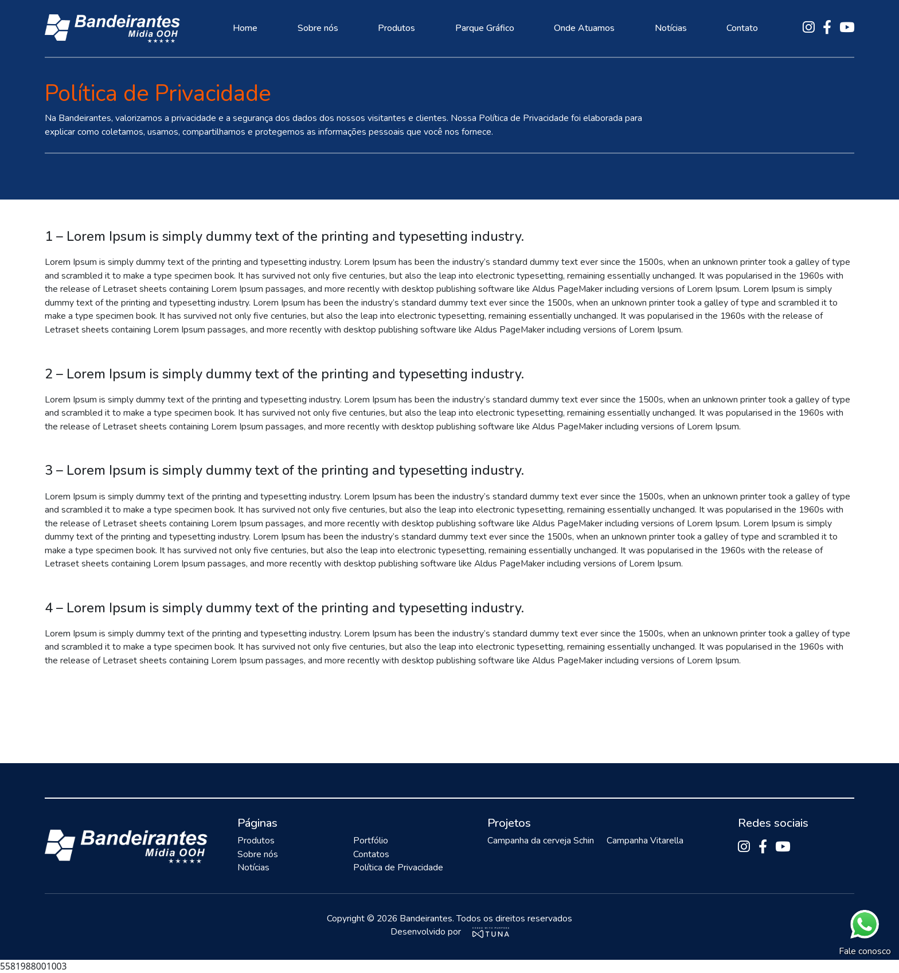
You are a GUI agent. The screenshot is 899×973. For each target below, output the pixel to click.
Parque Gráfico (484, 28)
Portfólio (370, 840)
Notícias (670, 28)
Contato (742, 28)
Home (245, 28)
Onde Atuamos (584, 28)
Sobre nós (318, 28)
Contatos (371, 854)
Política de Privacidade (398, 867)
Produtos (396, 28)
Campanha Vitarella (645, 840)
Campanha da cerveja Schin (540, 840)
